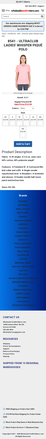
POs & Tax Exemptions (11, 346)
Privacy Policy (8, 354)
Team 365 (23, 270)
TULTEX (23, 259)
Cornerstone (23, 301)
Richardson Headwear (23, 305)
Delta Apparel (23, 297)
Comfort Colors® (23, 235)
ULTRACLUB (12, 34)
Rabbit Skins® (23, 232)
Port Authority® (23, 247)
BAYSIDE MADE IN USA (23, 282)
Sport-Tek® (23, 251)
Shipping (6, 343)
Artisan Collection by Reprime (23, 278)
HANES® (23, 216)
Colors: (15, 108)
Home (4, 34)
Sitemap (6, 356)
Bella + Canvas (23, 208)
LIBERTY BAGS (23, 293)
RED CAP (23, 274)
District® (23, 239)
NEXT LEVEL (23, 212)
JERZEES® (23, 205)
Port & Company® (23, 243)
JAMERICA (23, 224)
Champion (23, 228)
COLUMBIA (23, 285)
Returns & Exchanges (11, 351)
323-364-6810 (30, 6)
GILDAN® (23, 201)
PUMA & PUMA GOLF (23, 289)
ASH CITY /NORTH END (23, 266)
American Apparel (23, 220)
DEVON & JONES (23, 262)
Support (41, 6)
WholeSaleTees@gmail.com (14, 332)
